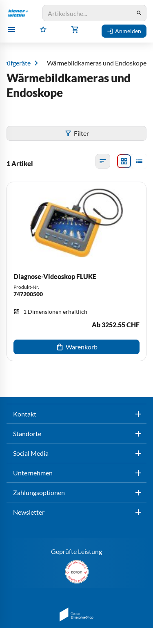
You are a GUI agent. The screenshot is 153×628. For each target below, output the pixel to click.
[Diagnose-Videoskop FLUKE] (76, 271)
